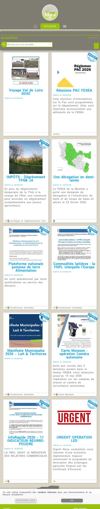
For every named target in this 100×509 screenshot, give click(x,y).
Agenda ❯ (92, 37)
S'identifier (80, 2)
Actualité (50, 26)
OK (72, 500)
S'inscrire (94, 2)
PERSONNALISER (25, 500)
